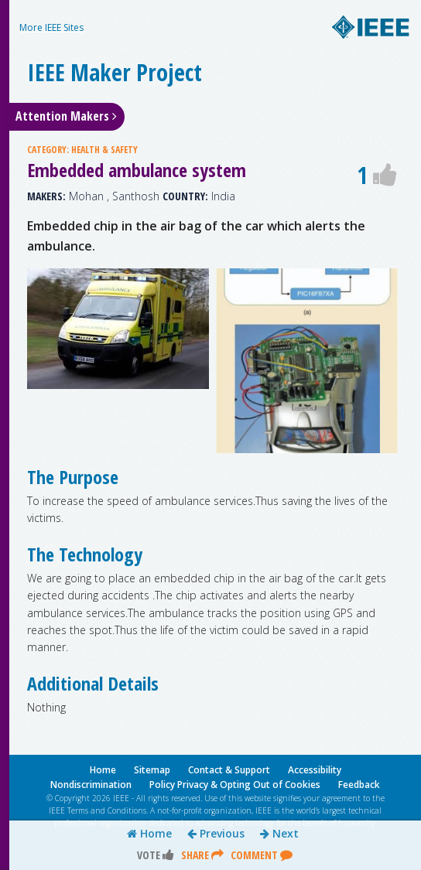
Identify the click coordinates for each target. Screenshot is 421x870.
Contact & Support (229, 769)
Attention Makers (66, 116)
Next (279, 833)
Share (202, 855)
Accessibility (314, 769)
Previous (216, 833)
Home (149, 833)
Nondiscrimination (91, 784)
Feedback (359, 784)
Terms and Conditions (106, 810)
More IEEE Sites (51, 27)
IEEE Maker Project (114, 72)
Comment (262, 855)
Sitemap (152, 769)
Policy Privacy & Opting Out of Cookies (234, 784)
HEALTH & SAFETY (104, 149)
